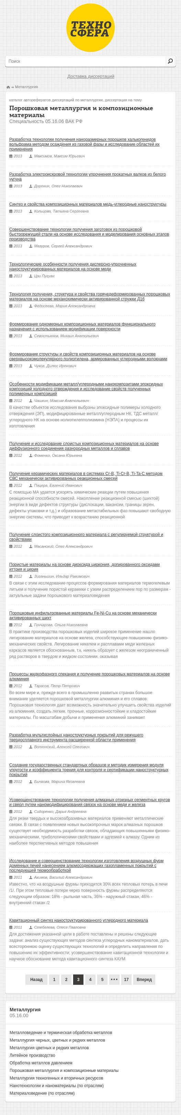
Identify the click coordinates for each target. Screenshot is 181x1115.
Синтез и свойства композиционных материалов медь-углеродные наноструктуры (87, 204)
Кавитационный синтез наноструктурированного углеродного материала (78, 920)
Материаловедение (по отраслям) (42, 1093)
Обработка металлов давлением (41, 1063)
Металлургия (26, 87)
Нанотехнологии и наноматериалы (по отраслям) (57, 1085)
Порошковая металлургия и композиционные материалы (64, 1070)
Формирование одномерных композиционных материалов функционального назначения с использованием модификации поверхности (82, 326)
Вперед (144, 979)
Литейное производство (32, 1055)
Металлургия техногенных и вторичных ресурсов (56, 1078)
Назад (36, 979)
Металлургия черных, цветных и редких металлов (57, 1040)
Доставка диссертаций (90, 76)
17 (126, 979)
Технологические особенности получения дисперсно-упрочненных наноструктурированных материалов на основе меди (72, 266)
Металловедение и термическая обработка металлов (61, 1032)
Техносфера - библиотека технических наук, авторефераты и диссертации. (90, 27)
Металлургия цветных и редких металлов (49, 1047)
